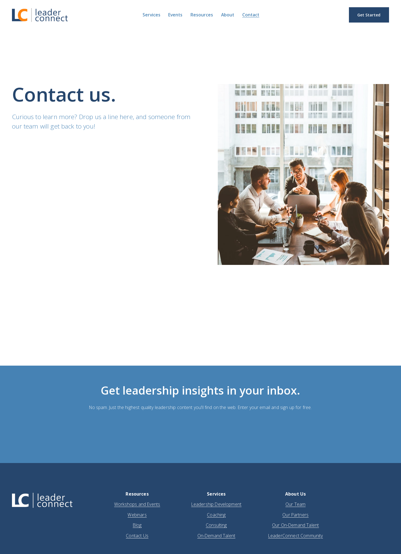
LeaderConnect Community (295, 536)
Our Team (295, 504)
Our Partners (295, 515)
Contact (250, 15)
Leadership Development (216, 504)
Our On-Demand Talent (295, 525)
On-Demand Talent (216, 536)
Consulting (216, 525)
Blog (137, 525)
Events (175, 15)
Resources (201, 15)
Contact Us (137, 536)
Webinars (137, 515)
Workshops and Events (137, 504)
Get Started (368, 15)
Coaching (216, 515)
